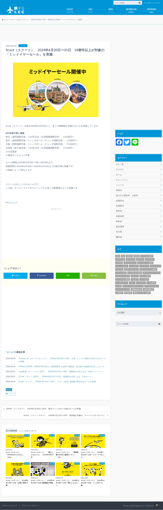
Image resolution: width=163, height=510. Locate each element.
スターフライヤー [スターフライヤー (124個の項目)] (131, 267)
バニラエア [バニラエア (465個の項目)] (141, 280)
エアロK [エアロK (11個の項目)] (119, 260)
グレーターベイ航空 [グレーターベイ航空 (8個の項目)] (145, 260)
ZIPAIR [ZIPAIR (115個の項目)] (136, 253)
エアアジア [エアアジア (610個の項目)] (120, 257)
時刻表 (119, 219)
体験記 (151, 10)
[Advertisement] (81, 33)
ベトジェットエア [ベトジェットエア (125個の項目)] (122, 287)
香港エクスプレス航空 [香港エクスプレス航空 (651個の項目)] (142, 290)
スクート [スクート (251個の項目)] (119, 267)
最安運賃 (120, 224)
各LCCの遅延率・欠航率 (126, 194)
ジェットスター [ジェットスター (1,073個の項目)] (121, 263)
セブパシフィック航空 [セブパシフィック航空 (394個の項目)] (148, 267)
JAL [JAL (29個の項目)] (123, 253)
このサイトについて (153, 3)
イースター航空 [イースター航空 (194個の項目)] (147, 253)
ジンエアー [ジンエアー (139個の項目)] (144, 263)
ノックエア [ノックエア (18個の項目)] (144, 277)
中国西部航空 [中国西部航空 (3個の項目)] (148, 287)
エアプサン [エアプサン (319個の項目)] (150, 257)
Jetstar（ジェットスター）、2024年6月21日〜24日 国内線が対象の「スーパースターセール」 (64, 415)
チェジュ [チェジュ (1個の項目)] (134, 274)
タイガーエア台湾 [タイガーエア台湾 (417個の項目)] (134, 270)
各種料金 (120, 199)
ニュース (111, 10)
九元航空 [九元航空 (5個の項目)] (119, 290)
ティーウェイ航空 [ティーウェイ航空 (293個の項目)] (122, 277)
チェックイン (121, 179)
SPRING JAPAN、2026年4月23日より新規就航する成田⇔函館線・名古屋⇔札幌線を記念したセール (61, 367)
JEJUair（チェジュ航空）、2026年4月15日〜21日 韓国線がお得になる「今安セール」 (56, 377)
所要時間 (120, 214)
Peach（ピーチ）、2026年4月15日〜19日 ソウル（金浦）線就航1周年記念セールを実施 (57, 382)
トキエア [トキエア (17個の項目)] (134, 277)
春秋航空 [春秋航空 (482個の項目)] (128, 290)
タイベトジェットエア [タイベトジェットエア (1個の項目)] (151, 270)
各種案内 (131, 10)
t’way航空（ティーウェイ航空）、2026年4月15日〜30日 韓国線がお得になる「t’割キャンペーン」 (61, 372)
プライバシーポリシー (30, 506)
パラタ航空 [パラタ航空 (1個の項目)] (151, 280)
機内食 (119, 234)
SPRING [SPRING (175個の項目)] (129, 253)
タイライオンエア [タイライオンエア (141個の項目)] (122, 274)
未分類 (119, 229)
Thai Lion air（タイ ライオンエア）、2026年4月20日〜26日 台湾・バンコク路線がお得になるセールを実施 (62, 360)
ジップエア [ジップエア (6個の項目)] (134, 263)
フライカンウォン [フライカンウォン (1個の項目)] (151, 283)
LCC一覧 (70, 10)
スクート (13, 202)
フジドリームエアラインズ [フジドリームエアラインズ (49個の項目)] (133, 283)
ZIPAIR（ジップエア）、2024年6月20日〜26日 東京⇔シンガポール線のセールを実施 (43, 409)
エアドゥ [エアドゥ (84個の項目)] (140, 257)
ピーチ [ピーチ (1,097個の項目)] (118, 283)
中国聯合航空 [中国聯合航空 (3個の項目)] (136, 287)
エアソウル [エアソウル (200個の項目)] (131, 257)
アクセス (120, 169)
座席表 (119, 209)
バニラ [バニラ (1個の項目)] (132, 280)
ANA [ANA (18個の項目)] (117, 253)
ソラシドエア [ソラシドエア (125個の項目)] (121, 270)
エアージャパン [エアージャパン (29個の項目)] (130, 260)
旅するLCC (140, 506)
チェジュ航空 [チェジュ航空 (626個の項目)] (145, 274)
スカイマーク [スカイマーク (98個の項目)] (155, 263)
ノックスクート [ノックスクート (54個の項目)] (121, 280)
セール (90, 10)
